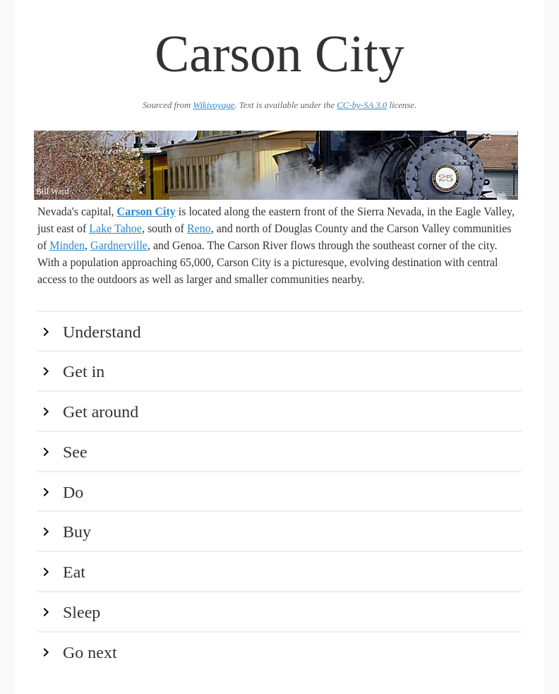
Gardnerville (119, 245)
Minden (67, 245)
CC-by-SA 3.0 (362, 105)
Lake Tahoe (115, 228)
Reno (199, 228)
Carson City (146, 211)
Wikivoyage (213, 105)
